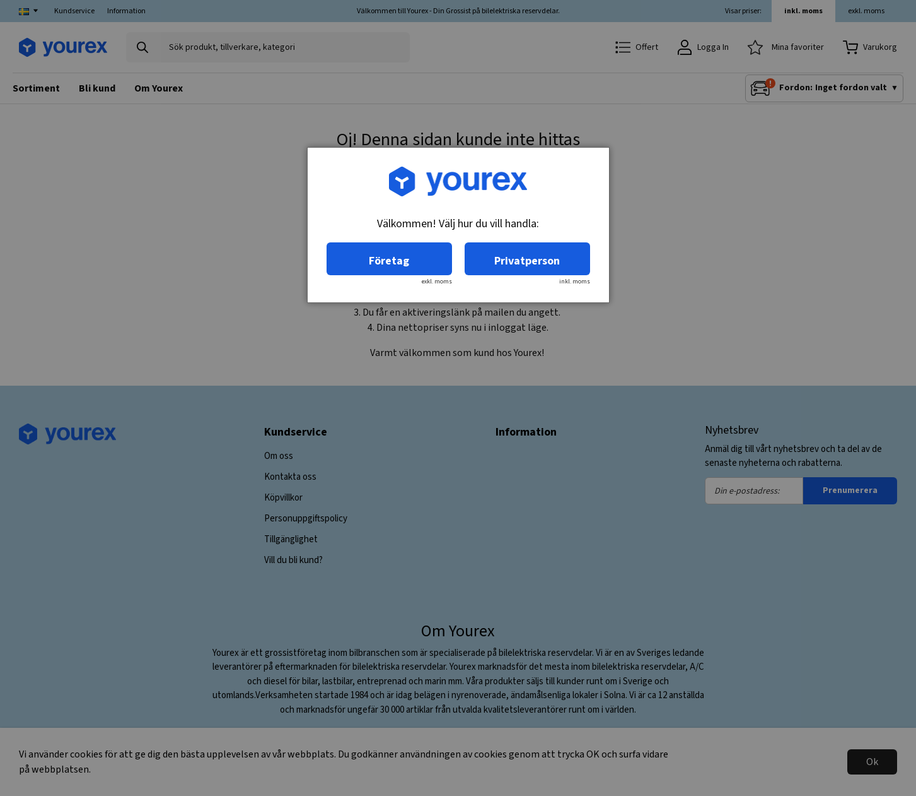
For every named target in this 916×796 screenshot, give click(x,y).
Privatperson (527, 261)
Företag (389, 261)
